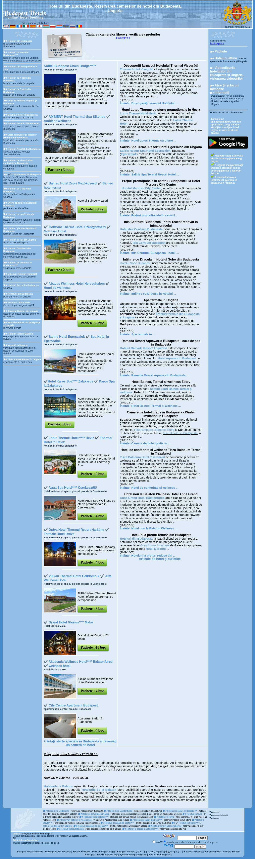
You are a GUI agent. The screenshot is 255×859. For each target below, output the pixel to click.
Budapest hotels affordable (30, 852)
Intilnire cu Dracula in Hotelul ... (153, 293)
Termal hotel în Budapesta (180, 433)
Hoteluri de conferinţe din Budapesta (18, 215)
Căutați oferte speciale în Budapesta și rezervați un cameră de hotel (80, 743)
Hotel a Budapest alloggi (103, 852)
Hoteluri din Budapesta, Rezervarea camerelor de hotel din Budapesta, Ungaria (50, 836)
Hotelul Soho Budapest (135, 263)
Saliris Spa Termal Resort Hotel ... (155, 174)
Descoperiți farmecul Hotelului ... (154, 103)
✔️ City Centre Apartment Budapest (71, 705)
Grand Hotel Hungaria (154, 545)
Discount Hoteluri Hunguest (22, 274)
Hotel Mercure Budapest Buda (154, 429)
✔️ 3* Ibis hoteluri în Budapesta (24, 174)
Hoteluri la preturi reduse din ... (153, 555)
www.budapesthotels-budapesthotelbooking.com (36, 843)
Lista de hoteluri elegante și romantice (20, 102)
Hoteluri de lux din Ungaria (22, 240)
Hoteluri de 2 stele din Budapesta (17, 190)
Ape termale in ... (143, 334)
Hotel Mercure (156, 548)
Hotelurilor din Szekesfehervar (167, 826)
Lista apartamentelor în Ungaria (24, 359)
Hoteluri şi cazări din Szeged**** (93, 826)
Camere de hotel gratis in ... (150, 443)
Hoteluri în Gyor (194, 814)
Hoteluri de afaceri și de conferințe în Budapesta (18, 161)
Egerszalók (129, 154)
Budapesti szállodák (193, 852)
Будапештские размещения (133, 855)
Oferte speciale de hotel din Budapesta (20, 204)
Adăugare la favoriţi (220, 815)
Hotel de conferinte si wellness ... (154, 487)
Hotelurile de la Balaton (99, 789)
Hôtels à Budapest (81, 852)
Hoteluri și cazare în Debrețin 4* (182, 811)
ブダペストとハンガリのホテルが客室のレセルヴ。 (158, 852)
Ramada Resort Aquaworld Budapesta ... (160, 375)
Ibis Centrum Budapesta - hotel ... (155, 253)
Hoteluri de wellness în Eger (96, 814)
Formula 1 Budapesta (19, 302)
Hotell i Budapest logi (107, 855)
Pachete (221, 51)
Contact (16, 834)
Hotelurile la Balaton (58, 786)
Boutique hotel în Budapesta (23, 115)
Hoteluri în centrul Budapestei (23, 123)
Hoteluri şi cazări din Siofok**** (120, 823)
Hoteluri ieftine (226, 58)
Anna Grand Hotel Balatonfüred (142, 497)
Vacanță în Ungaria (17, 345)
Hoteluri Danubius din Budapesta (17, 249)
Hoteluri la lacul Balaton (20, 334)
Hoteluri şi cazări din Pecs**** (148, 820)
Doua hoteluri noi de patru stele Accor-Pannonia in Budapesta (227, 97)
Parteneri (216, 812)
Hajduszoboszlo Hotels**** (96, 817)
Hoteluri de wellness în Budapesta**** (17, 264)
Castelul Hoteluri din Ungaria (23, 311)
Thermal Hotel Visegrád (136, 69)
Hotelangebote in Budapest (58, 852)
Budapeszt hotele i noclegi (217, 852)
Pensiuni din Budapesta (20, 294)
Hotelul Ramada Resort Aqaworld (143, 348)
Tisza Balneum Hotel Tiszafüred (142, 457)
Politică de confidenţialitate (26, 840)
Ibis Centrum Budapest (149, 242)
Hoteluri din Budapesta (20, 41)
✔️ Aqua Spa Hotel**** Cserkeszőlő (70, 487)
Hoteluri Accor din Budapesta (23, 285)
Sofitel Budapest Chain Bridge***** (70, 66)
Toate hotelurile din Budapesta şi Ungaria (21, 323)
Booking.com (123, 37)
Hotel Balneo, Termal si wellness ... (156, 405)
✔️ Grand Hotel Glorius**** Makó (68, 622)
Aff (14, 838)
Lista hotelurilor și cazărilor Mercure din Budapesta (20, 136)
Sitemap (215, 818)
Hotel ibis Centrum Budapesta (141, 229)
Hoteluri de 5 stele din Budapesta (17, 90)
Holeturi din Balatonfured (120, 811)
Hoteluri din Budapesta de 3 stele (20, 67)
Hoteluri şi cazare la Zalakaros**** (143, 829)
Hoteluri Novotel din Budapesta (24, 149)
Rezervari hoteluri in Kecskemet (76, 820)
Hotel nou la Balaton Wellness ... (154, 528)
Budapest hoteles (125, 852)
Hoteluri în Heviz (166, 817)
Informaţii (222, 92)
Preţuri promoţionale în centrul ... (154, 215)
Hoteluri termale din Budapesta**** (15, 53)
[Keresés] (187, 838)
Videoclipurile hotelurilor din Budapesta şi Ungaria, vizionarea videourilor (226, 73)
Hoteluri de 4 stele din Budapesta (17, 79)
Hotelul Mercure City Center (141, 188)
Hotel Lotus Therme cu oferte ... (153, 140)
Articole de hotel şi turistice (160, 559)
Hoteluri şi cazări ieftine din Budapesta (19, 229)
